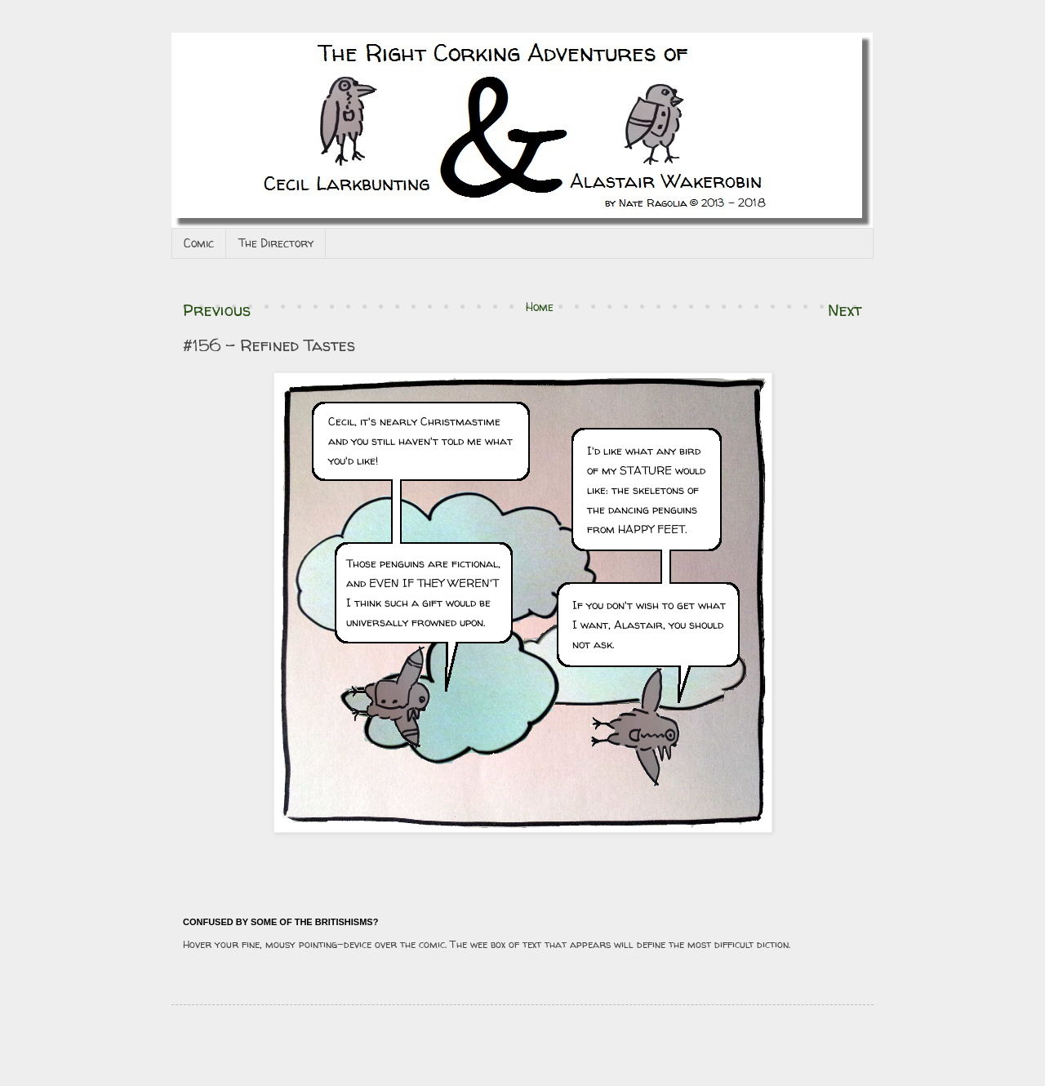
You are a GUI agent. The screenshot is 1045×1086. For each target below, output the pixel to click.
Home (540, 306)
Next (845, 310)
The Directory (276, 243)
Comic (199, 243)
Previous (217, 310)
